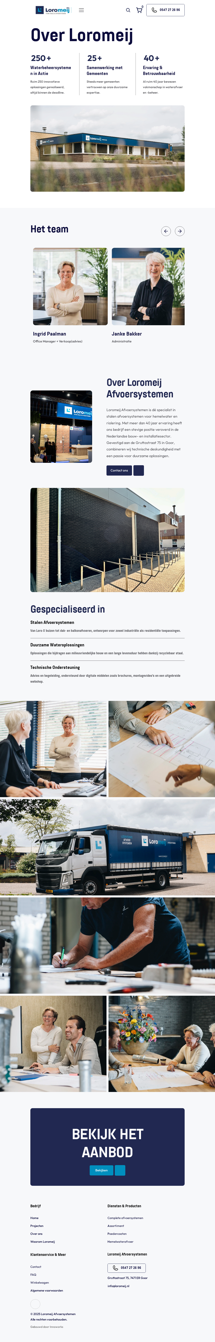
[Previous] (166, 231)
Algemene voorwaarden (47, 1290)
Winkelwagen (39, 1282)
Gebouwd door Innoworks (46, 1327)
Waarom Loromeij (42, 1242)
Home (34, 1218)
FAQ (33, 1275)
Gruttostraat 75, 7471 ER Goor (128, 1278)
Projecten (36, 1226)
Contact (35, 1267)
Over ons (36, 1234)
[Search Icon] (128, 10)
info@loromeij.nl (118, 1286)
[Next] (180, 231)
